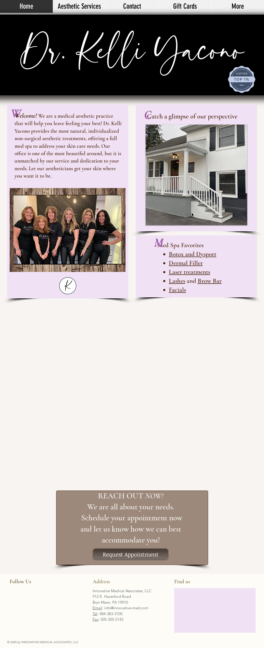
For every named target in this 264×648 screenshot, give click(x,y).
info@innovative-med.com (126, 607)
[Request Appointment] (130, 554)
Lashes (177, 281)
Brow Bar (210, 281)
